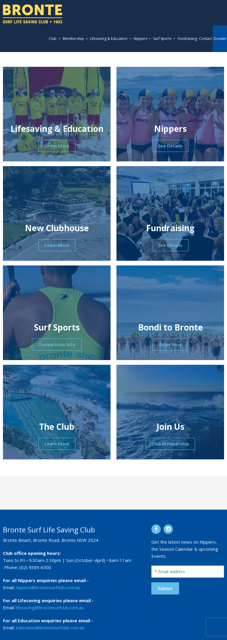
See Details (170, 146)
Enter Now (170, 344)
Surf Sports (162, 38)
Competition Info (56, 344)
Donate (220, 38)
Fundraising (187, 38)
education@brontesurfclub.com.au (50, 628)
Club (52, 38)
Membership (73, 38)
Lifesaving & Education (108, 38)
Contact (205, 38)
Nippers (140, 38)
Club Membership (170, 444)
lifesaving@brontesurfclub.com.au (50, 607)
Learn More (57, 146)
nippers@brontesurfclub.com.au (48, 587)
